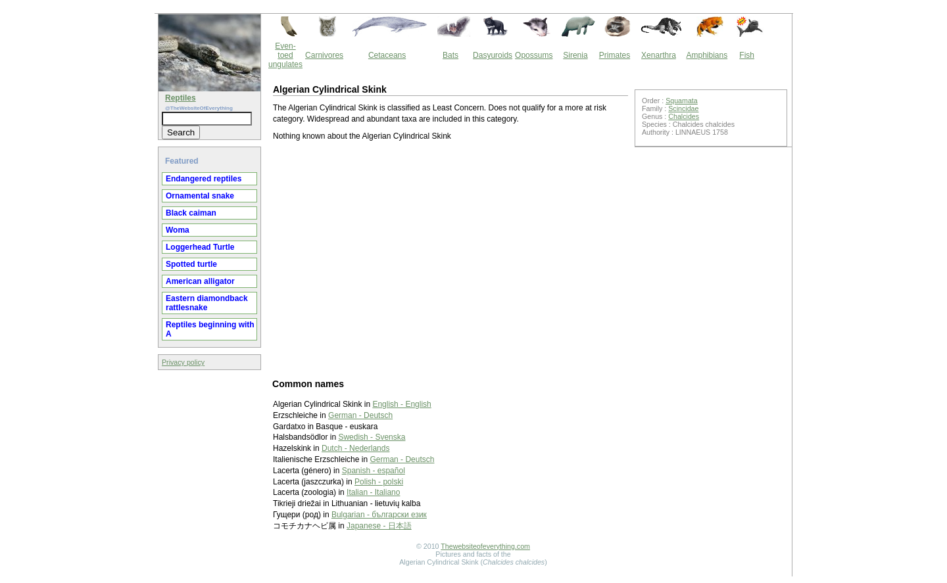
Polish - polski (378, 481)
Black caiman (191, 213)
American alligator (200, 281)
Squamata (682, 101)
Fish (746, 55)
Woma (177, 230)
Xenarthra (658, 55)
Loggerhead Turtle (200, 247)
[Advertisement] (450, 259)
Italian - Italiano (373, 492)
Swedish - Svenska (371, 437)
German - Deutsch (360, 415)
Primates (614, 55)
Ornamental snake (200, 195)
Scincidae (683, 108)
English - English (401, 404)
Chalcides (683, 116)
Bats (450, 55)
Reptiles (180, 98)
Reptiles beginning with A (210, 329)
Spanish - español (373, 470)
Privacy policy (183, 362)
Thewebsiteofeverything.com (485, 546)
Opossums (533, 55)
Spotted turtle (191, 264)
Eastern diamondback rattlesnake (207, 303)
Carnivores (324, 55)
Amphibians (706, 55)
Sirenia (575, 55)
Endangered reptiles (203, 178)
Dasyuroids (492, 55)
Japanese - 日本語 (379, 525)
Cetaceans (387, 55)
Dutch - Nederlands (355, 448)
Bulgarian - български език (379, 514)
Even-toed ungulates (285, 55)
